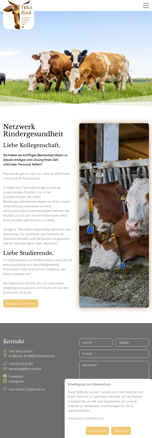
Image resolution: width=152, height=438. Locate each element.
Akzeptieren (97, 431)
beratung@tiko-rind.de (25, 369)
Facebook (16, 376)
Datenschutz (36, 389)
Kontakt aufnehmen (20, 303)
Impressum (17, 389)
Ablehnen (121, 431)
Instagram (16, 381)
